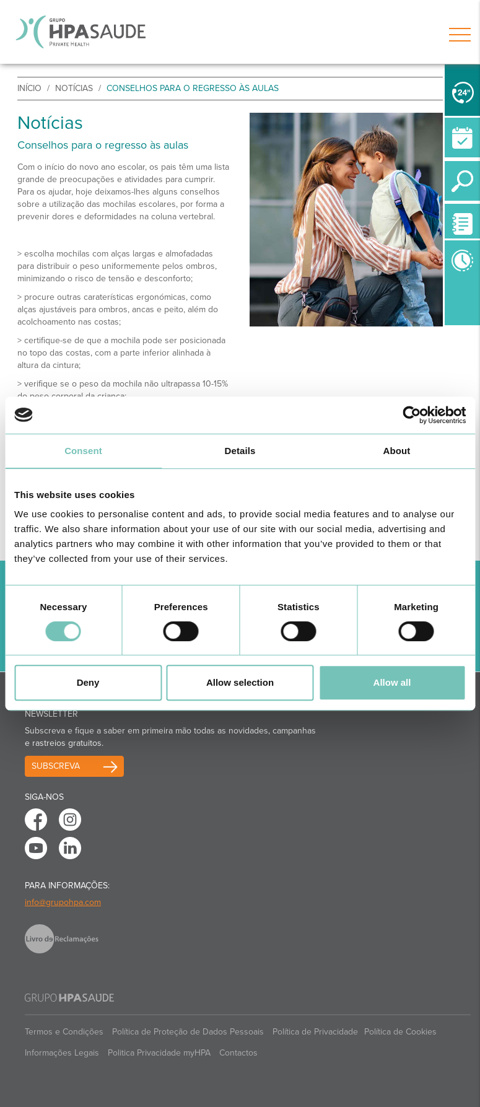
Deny (88, 682)
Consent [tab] (83, 450)
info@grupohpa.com (63, 902)
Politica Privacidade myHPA (159, 1053)
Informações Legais (62, 1053)
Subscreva (56, 766)
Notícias (74, 88)
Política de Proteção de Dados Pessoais (188, 1031)
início (29, 88)
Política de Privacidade (315, 1031)
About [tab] (397, 450)
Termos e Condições (64, 1031)
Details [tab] (240, 450)
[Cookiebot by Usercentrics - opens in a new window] (411, 415)
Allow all (392, 682)
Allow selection (240, 682)
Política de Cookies (400, 1031)
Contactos (238, 1053)
